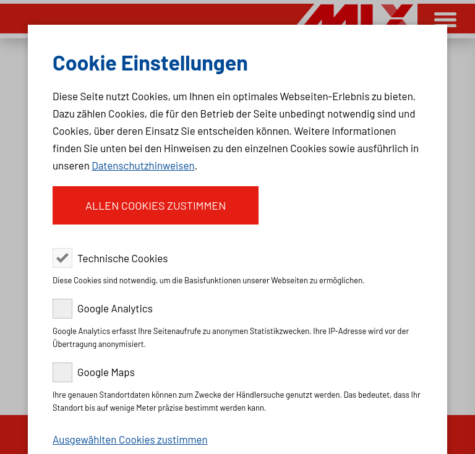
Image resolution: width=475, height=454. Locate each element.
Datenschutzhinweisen (143, 165)
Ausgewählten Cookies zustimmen (130, 439)
